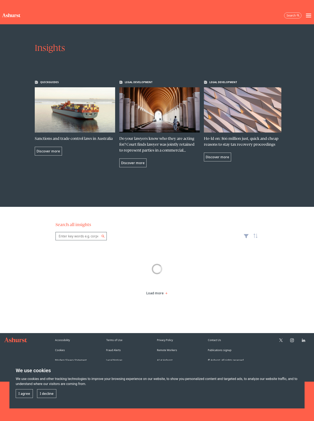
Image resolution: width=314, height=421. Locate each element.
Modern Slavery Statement (71, 360)
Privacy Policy (165, 340)
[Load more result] (155, 293)
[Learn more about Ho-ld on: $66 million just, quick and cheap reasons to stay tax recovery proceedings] (244, 121)
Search (103, 236)
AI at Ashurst (164, 360)
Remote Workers (167, 350)
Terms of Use (114, 340)
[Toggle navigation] (308, 15)
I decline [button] (47, 393)
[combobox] (81, 236)
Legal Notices (114, 360)
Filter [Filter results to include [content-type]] (246, 238)
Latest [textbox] (254, 238)
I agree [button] (24, 393)
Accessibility (62, 340)
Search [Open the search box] (293, 15)
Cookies (60, 350)
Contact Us (214, 340)
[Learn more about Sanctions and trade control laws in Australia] (75, 118)
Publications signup (220, 350)
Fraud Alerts (113, 350)
